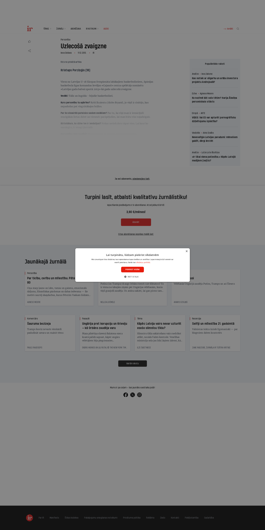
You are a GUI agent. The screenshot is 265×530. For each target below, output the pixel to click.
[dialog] (132, 265)
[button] (132, 276)
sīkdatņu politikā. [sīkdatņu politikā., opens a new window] (143, 262)
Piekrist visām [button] (132, 269)
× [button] (187, 251)
